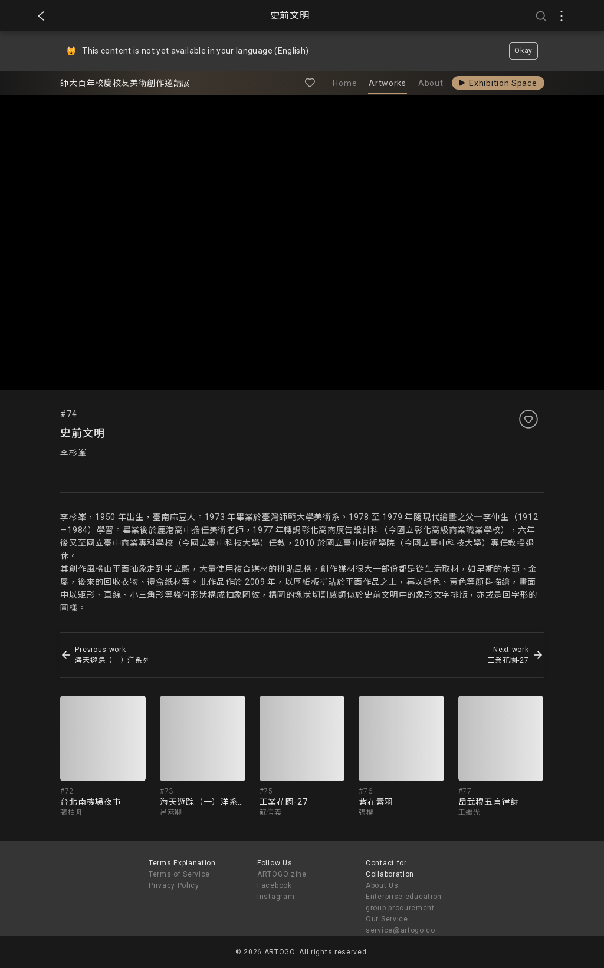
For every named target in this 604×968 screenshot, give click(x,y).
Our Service (387, 919)
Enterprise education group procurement (404, 902)
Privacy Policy (174, 885)
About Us (382, 885)
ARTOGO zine (282, 874)
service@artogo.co (400, 930)
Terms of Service (179, 874)
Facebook (274, 885)
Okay (523, 51)
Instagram (275, 897)
